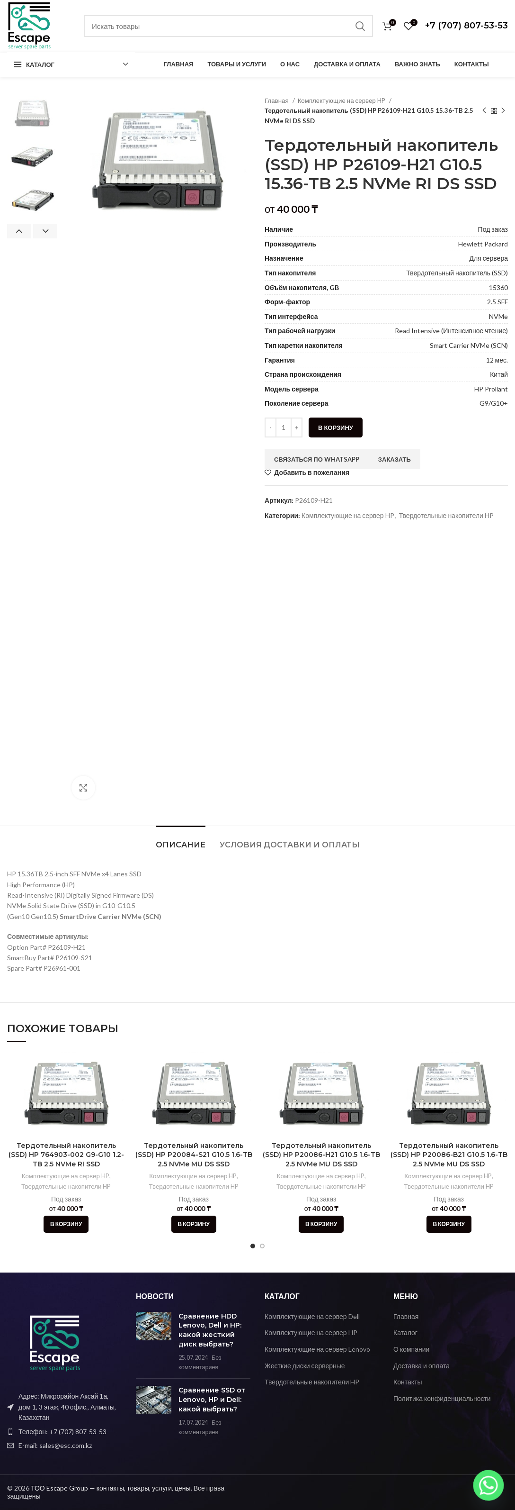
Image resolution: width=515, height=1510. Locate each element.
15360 (498, 287)
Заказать (394, 459)
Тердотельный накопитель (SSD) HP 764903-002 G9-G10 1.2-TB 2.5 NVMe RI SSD (66, 1154)
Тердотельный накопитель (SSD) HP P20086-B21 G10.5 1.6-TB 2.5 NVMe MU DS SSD (449, 1154)
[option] (32, 113)
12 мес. (497, 360)
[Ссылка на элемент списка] (64, 1432)
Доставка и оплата (421, 1366)
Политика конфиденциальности (442, 1398)
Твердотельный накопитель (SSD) (457, 273)
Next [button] (45, 231)
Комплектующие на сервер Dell (312, 1316)
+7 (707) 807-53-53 (466, 25)
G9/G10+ (493, 403)
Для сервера (489, 258)
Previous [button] (19, 231)
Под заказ (493, 229)
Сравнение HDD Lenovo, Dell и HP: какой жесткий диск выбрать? (209, 1330)
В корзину (335, 427)
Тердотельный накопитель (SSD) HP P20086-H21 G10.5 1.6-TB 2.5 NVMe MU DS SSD (321, 1154)
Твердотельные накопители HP (446, 515)
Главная (277, 100)
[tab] (180, 840)
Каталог (405, 1332)
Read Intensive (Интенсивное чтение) (451, 331)
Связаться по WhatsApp (316, 459)
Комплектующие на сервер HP (342, 100)
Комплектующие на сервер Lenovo (317, 1349)
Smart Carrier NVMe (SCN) (469, 345)
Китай (499, 374)
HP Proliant (491, 389)
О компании (411, 1349)
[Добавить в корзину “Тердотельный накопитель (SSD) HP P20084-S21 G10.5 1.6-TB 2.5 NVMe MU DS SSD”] (193, 1224)
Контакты (407, 1382)
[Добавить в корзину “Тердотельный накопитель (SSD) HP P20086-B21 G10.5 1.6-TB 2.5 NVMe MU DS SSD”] (448, 1224)
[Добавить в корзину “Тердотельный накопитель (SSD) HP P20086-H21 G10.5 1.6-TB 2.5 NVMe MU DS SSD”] (321, 1224)
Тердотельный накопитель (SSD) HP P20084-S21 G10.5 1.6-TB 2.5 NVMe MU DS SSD (193, 1154)
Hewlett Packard (483, 244)
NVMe (498, 316)
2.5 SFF (497, 302)
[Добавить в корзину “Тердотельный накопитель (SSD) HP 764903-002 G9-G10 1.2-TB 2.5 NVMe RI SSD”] (66, 1224)
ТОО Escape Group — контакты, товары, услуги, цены (111, 1488)
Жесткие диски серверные (305, 1366)
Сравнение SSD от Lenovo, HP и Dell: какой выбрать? (211, 1399)
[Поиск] (228, 26)
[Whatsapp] (488, 1485)
